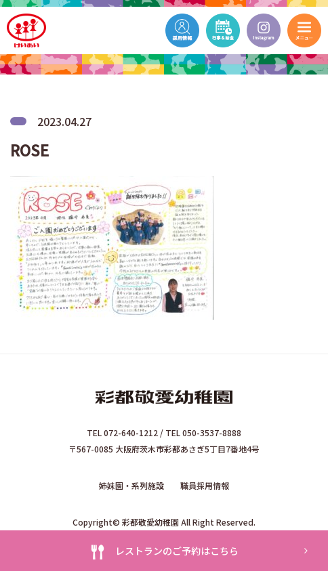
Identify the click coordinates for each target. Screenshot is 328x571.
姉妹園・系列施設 (131, 485)
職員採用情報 (204, 485)
